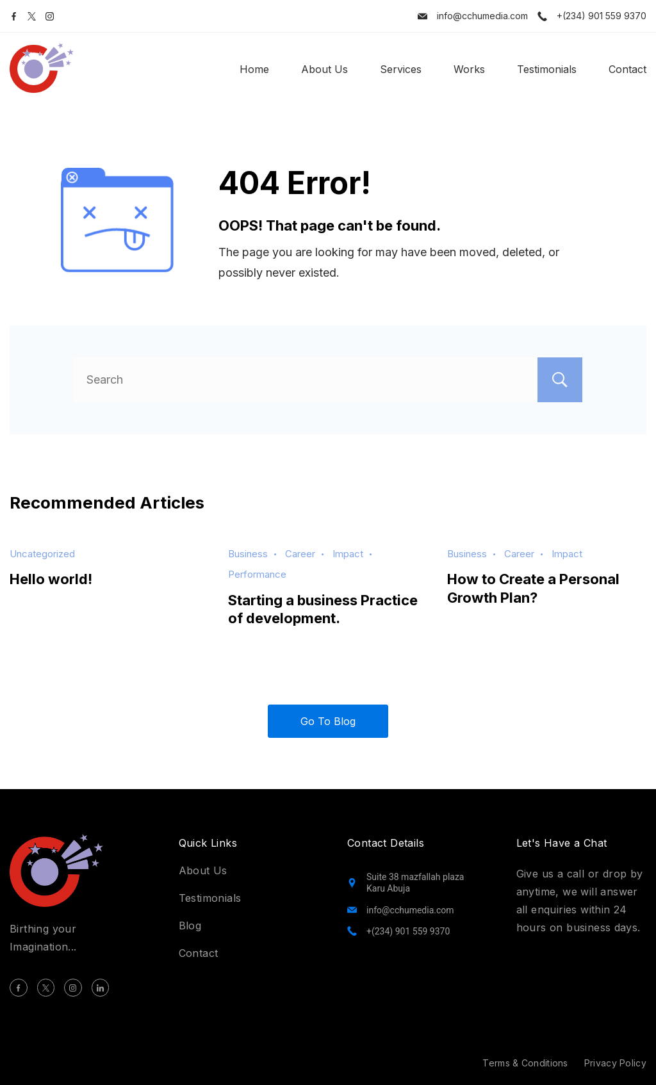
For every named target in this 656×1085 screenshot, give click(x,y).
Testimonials (547, 69)
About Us (324, 69)
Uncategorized (42, 554)
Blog (190, 925)
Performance (257, 574)
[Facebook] (14, 16)
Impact (347, 554)
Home (254, 69)
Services (401, 69)
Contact (627, 69)
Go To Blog (328, 721)
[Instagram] (49, 16)
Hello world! (51, 579)
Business (248, 554)
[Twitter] (32, 16)
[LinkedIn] (101, 988)
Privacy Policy (615, 1062)
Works (469, 69)
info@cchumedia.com (482, 15)
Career (300, 554)
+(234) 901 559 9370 (601, 15)
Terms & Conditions (525, 1062)
